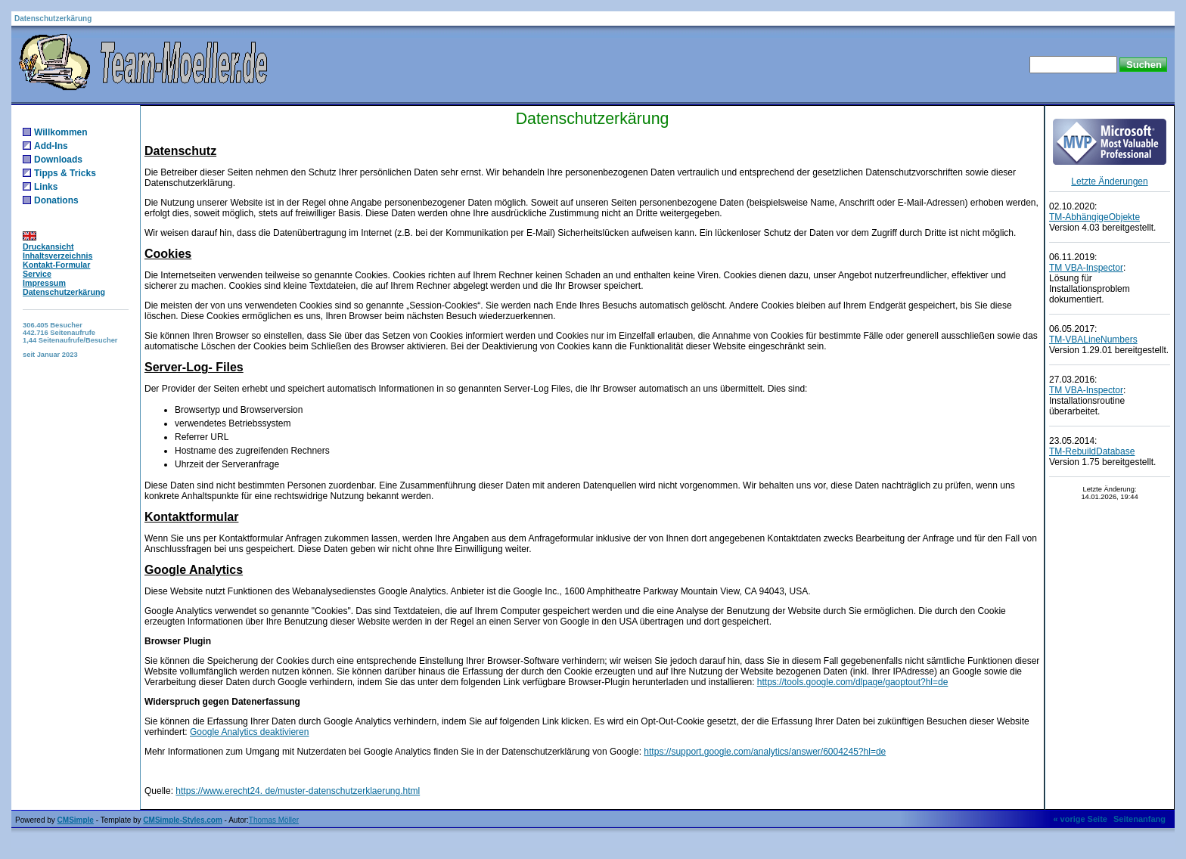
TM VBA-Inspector (1086, 267)
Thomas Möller (274, 820)
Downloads (58, 159)
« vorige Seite (1080, 818)
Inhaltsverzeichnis (57, 255)
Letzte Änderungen (1109, 181)
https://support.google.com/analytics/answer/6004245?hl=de (765, 751)
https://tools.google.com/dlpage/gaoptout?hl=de (852, 682)
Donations (56, 200)
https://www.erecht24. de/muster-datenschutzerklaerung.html (297, 791)
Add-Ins (51, 146)
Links (45, 186)
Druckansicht (48, 246)
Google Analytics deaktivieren (249, 732)
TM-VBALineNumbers (1093, 339)
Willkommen (61, 132)
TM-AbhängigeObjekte (1094, 217)
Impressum (44, 282)
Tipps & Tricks (65, 173)
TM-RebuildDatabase (1092, 451)
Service (37, 273)
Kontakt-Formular (56, 264)
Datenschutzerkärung (64, 291)
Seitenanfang (1139, 818)
